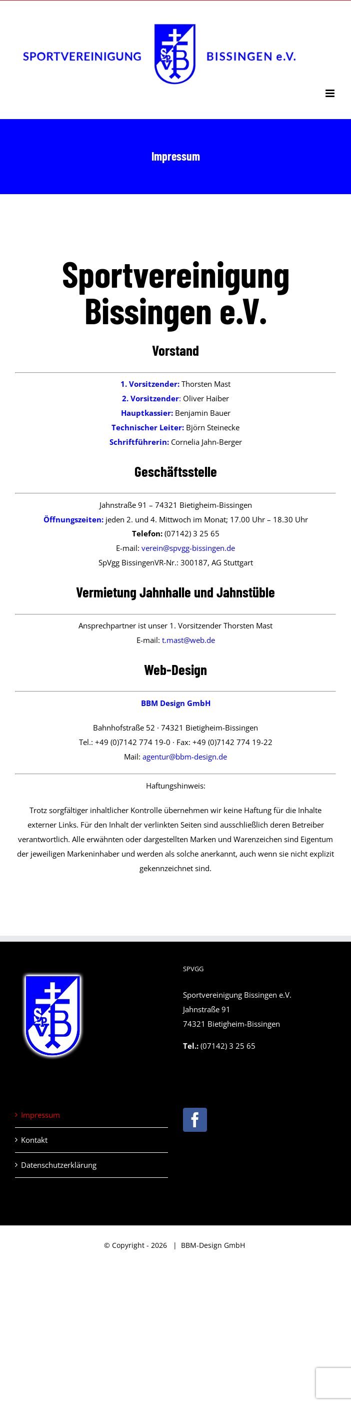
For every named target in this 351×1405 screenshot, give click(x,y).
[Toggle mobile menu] (331, 93)
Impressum (40, 1115)
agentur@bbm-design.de (184, 757)
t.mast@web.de (188, 640)
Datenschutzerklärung (58, 1165)
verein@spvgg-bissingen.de (188, 548)
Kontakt (34, 1140)
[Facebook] (195, 1120)
